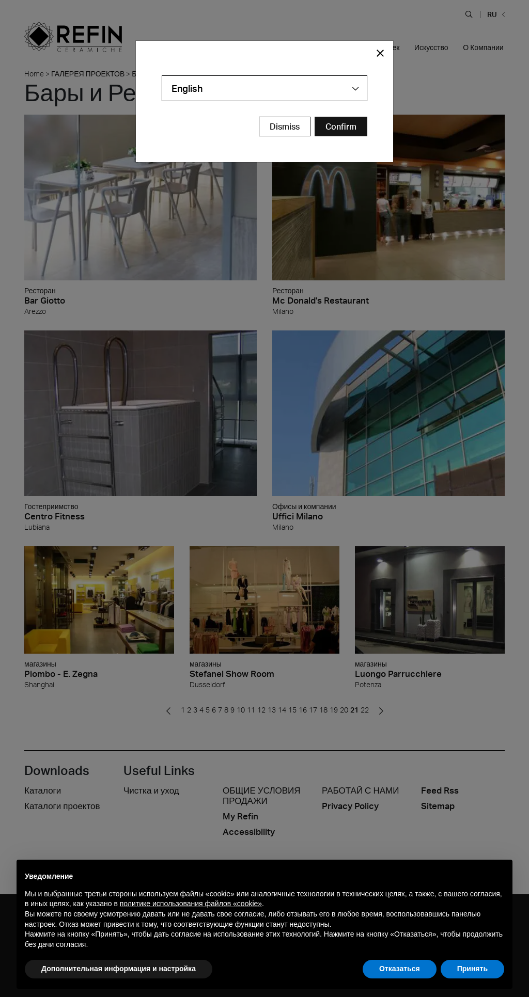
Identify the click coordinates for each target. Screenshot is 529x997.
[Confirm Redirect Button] (341, 126)
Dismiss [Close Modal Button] (285, 126)
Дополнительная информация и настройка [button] (118, 968)
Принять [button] (472, 968)
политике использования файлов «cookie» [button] (191, 903)
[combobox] (264, 88)
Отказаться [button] (399, 968)
